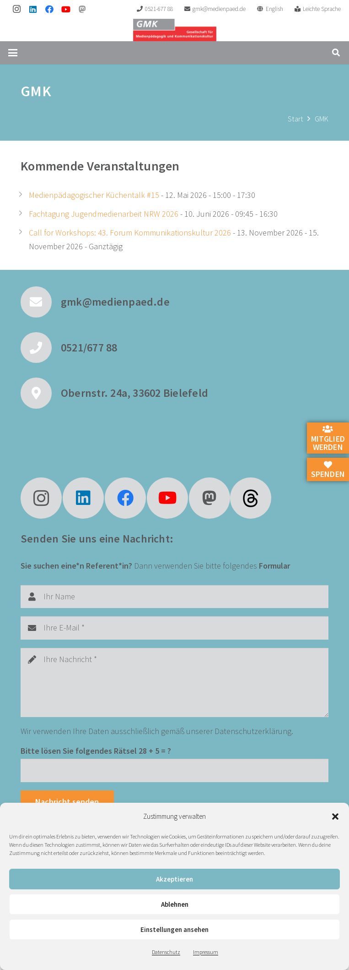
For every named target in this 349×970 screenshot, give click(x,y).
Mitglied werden (328, 438)
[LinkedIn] (33, 9)
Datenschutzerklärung (253, 731)
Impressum (205, 951)
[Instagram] (16, 9)
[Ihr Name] (174, 596)
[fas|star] (250, 498)
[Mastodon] (82, 9)
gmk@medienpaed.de (115, 302)
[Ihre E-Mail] (174, 627)
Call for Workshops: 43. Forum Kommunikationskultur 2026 (130, 232)
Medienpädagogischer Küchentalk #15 (94, 195)
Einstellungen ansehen (174, 929)
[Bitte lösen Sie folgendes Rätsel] (174, 770)
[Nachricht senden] (67, 801)
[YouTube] (66, 9)
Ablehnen (174, 904)
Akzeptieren (174, 879)
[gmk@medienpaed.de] (41, 302)
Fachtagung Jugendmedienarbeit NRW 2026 (103, 213)
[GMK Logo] (174, 29)
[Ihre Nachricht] (174, 682)
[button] (335, 816)
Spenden (328, 470)
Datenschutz (166, 951)
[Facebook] (49, 9)
